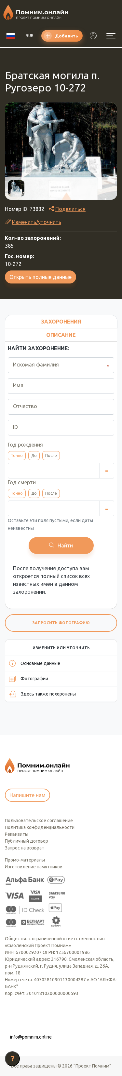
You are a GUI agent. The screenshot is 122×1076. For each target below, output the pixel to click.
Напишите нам (27, 795)
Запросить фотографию (61, 623)
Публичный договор (26, 841)
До (34, 455)
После (51, 455)
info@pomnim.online (31, 1037)
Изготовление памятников (33, 866)
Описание (61, 335)
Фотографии (28, 678)
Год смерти (22, 482)
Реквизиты (16, 834)
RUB (30, 36)
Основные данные (34, 663)
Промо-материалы (25, 859)
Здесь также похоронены (42, 694)
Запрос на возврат (24, 847)
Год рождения (25, 445)
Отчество (25, 406)
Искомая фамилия (36, 364)
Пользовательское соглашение (39, 820)
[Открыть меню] (111, 36)
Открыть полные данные (40, 277)
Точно (17, 455)
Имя (18, 385)
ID (15, 427)
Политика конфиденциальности (40, 827)
